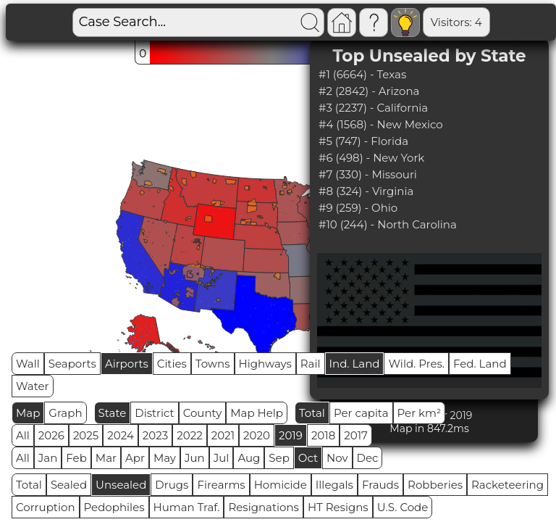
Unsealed (121, 485)
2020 (256, 435)
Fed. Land (480, 363)
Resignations (263, 507)
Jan (48, 458)
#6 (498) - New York (371, 158)
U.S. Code (403, 507)
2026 (51, 435)
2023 (155, 435)
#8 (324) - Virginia (366, 191)
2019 (291, 435)
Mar (106, 458)
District (154, 413)
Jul (221, 458)
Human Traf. (186, 507)
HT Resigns (338, 507)
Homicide (280, 485)
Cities (172, 363)
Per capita (361, 413)
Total (312, 413)
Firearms (221, 485)
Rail (310, 363)
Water (32, 386)
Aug (248, 458)
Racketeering (507, 485)
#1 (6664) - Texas (362, 74)
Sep (279, 458)
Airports (126, 363)
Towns (212, 363)
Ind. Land (354, 363)
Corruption (45, 507)
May (164, 458)
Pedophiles (114, 507)
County (202, 413)
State (112, 413)
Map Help (256, 413)
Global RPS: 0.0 (491, 22)
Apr (135, 458)
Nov (337, 458)
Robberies (435, 485)
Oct (308, 458)
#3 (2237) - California (373, 108)
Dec (368, 458)
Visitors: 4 (405, 22)
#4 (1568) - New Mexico (381, 124)
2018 (323, 435)
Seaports (72, 363)
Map (28, 413)
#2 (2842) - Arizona (369, 91)
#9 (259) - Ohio (358, 208)
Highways (265, 363)
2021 (223, 435)
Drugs (171, 485)
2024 (120, 435)
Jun (195, 458)
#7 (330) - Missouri (368, 174)
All (23, 435)
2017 (356, 435)
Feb (76, 458)
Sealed (69, 485)
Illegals (334, 485)
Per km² (419, 413)
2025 (85, 435)
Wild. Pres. (416, 363)
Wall (28, 363)
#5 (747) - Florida (363, 141)
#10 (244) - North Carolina (388, 224)
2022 (189, 435)
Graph (65, 413)
